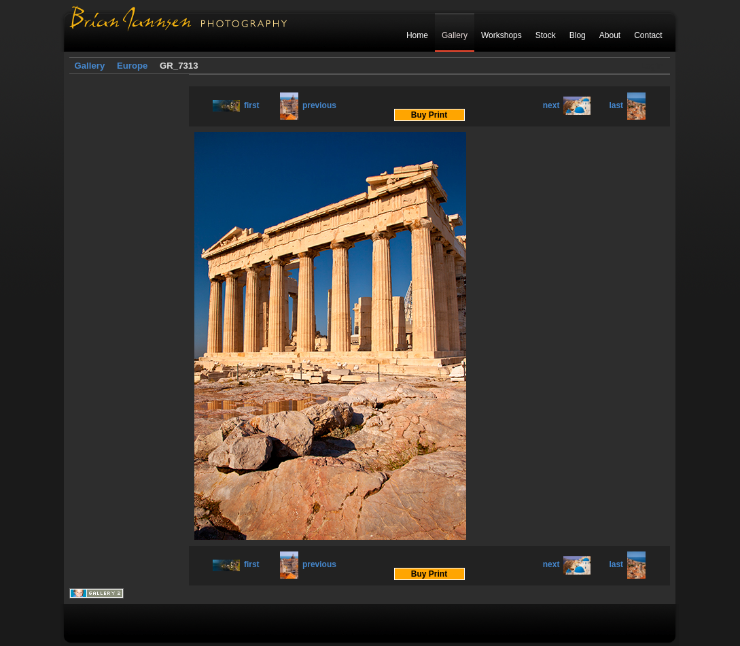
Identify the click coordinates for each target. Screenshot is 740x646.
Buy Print (429, 115)
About (609, 35)
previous (308, 105)
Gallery (455, 35)
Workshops (501, 35)
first (236, 105)
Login (652, 66)
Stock (545, 35)
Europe (132, 66)
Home (417, 35)
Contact (648, 35)
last (627, 105)
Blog (577, 35)
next (567, 105)
